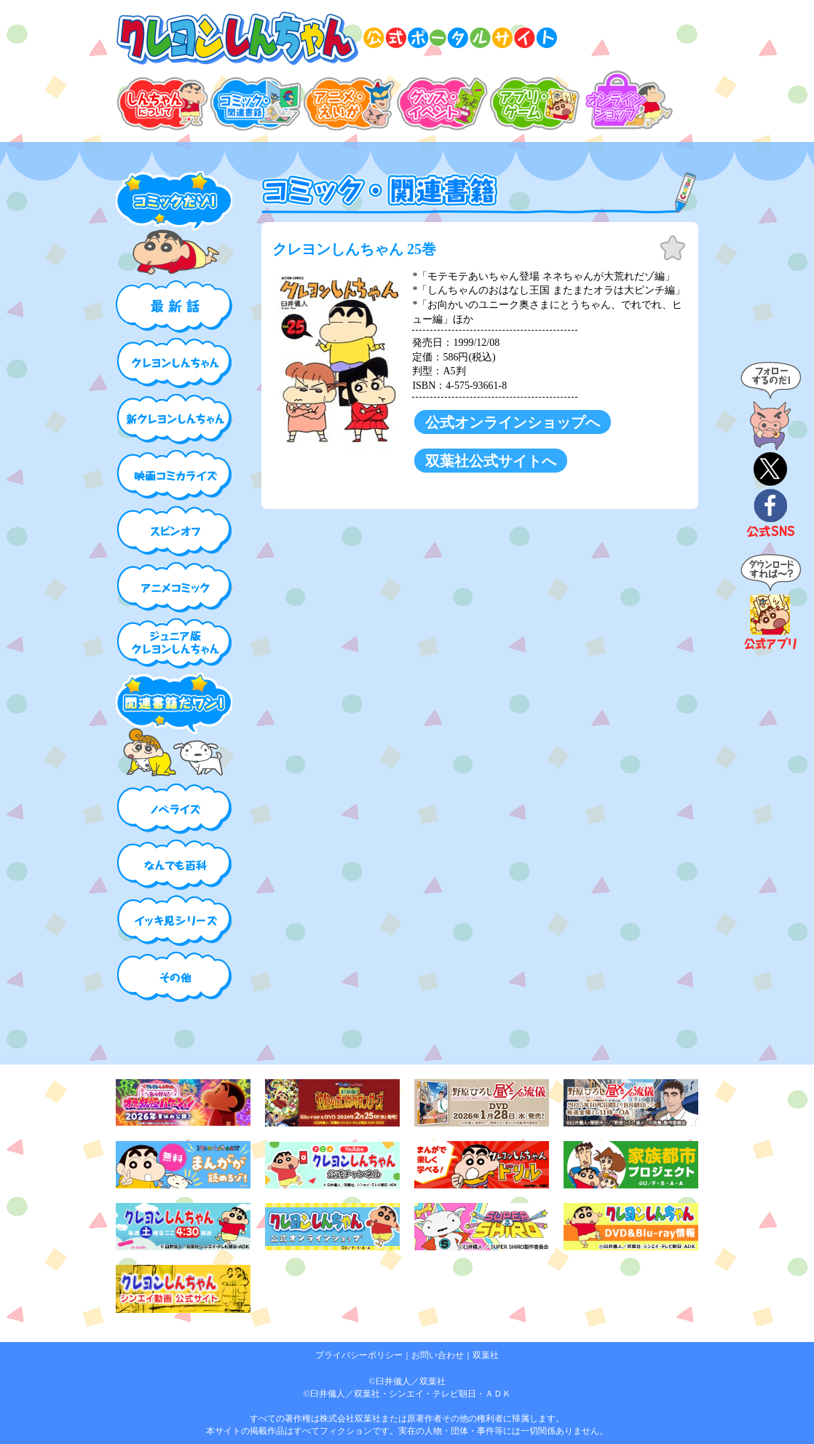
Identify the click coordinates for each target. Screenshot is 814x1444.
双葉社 (486, 1355)
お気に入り (672, 248)
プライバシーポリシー (359, 1355)
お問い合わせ (437, 1355)
